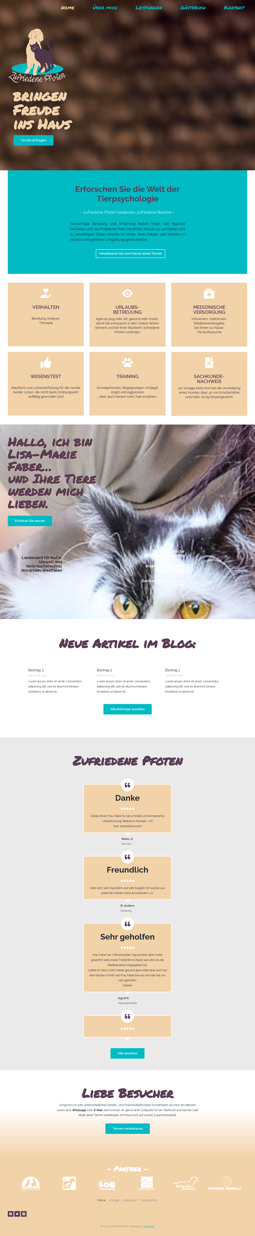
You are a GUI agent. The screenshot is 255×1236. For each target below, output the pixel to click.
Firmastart (148, 1226)
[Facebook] (10, 1214)
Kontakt (234, 7)
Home (67, 7)
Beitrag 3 (36, 670)
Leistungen (149, 7)
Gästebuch (193, 7)
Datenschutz (149, 1200)
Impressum (130, 1200)
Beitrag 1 (172, 670)
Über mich (105, 7)
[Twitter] (17, 1214)
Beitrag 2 (104, 670)
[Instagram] (24, 1214)
